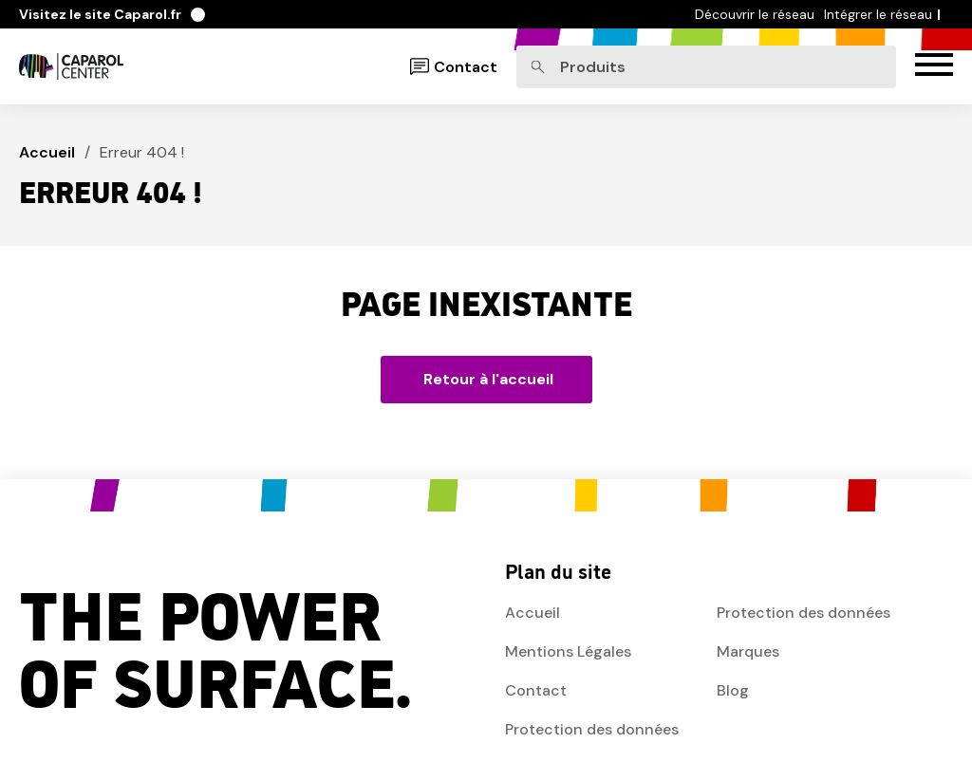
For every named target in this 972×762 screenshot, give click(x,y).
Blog (733, 690)
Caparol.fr (112, 14)
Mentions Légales (568, 651)
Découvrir (754, 14)
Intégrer (878, 14)
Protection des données (592, 729)
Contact (465, 67)
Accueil (47, 152)
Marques (748, 651)
